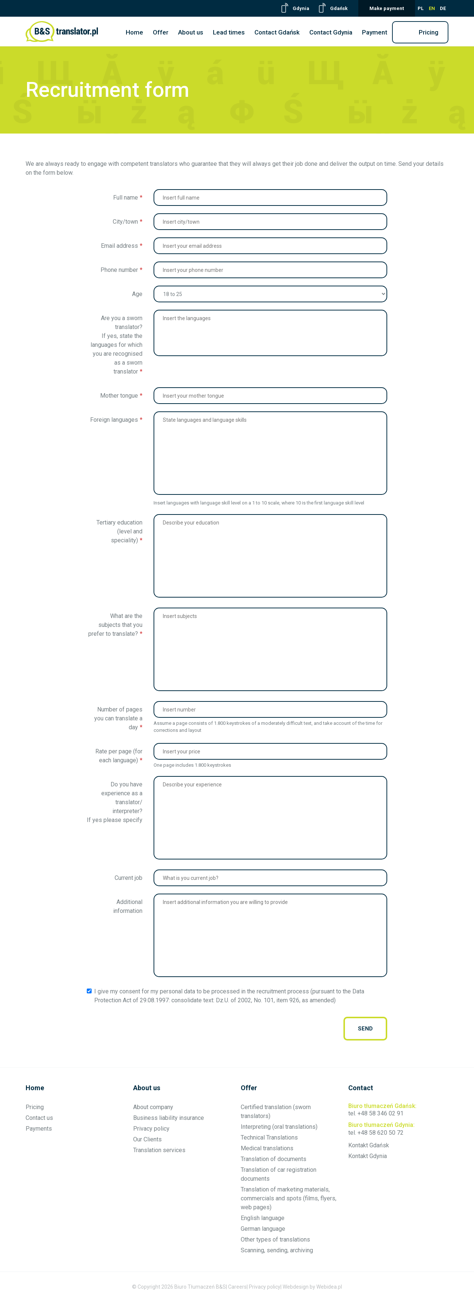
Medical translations (267, 1148)
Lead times (229, 32)
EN (432, 8)
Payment (374, 32)
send (365, 1028)
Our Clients (147, 1139)
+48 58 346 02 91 (381, 1113)
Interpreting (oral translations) (279, 1126)
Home (134, 32)
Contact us (39, 1117)
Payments (39, 1128)
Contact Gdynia (330, 32)
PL (421, 8)
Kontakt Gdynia (367, 1156)
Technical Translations (269, 1137)
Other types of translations (275, 1239)
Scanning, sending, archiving (277, 1250)
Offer (160, 32)
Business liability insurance (168, 1117)
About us (190, 32)
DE (443, 8)
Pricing (428, 32)
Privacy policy (151, 1128)
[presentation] (210, 1028)
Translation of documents (273, 1159)
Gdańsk (339, 8)
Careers (237, 1287)
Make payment (386, 8)
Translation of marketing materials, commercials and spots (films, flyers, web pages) (288, 1198)
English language (262, 1218)
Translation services (159, 1150)
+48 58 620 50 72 (381, 1132)
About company (153, 1107)
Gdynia (301, 8)
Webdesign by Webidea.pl (312, 1287)
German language (263, 1228)
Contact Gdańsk (277, 32)
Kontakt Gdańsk (368, 1145)
